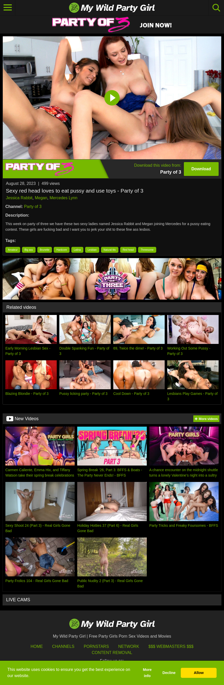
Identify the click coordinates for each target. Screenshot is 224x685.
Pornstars (96, 646)
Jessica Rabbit (19, 198)
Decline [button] (168, 673)
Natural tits (110, 249)
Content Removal (112, 652)
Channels (63, 646)
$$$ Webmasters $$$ (171, 646)
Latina (77, 249)
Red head (128, 249)
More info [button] (147, 673)
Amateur (13, 249)
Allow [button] (199, 673)
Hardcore (61, 249)
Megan (41, 198)
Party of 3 (32, 206)
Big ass (29, 249)
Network (128, 646)
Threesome (147, 249)
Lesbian (92, 249)
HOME (36, 646)
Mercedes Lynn (63, 198)
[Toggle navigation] (7, 7)
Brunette (45, 249)
